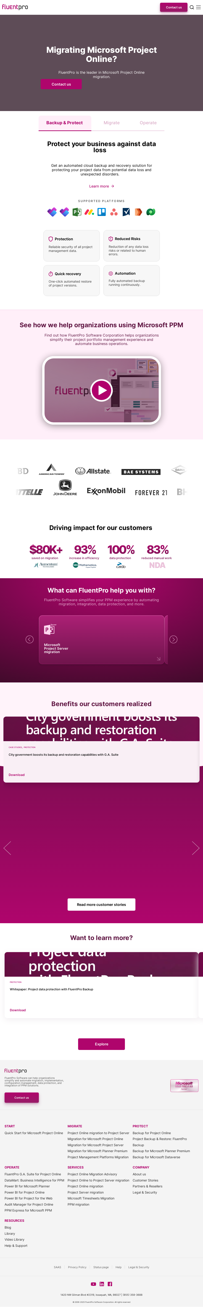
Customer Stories (145, 1180)
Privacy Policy (77, 1267)
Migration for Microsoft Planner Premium (97, 1151)
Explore (101, 1044)
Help (118, 1267)
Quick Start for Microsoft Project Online (34, 1133)
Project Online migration (85, 1186)
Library (10, 1233)
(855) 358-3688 (132, 1294)
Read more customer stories (101, 904)
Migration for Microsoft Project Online (95, 1139)
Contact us (174, 7)
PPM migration (78, 1204)
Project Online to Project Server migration (98, 1180)
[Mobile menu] (198, 7)
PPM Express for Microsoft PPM (28, 1210)
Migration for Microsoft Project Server (96, 1145)
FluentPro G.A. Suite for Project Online (33, 1174)
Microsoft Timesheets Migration (91, 1198)
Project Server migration (86, 1192)
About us (139, 1174)
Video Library (14, 1240)
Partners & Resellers (147, 1186)
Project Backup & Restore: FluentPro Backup (160, 1142)
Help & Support (16, 1245)
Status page (101, 1267)
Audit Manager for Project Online (29, 1204)
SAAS (57, 1267)
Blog (8, 1227)
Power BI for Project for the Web (29, 1198)
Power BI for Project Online (25, 1192)
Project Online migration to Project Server (98, 1133)
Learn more (99, 186)
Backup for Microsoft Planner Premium (161, 1151)
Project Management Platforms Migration (98, 1157)
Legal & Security (145, 1192)
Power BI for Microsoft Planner (27, 1186)
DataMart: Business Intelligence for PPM (34, 1180)
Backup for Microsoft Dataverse (156, 1157)
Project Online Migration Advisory (92, 1174)
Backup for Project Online (152, 1133)
